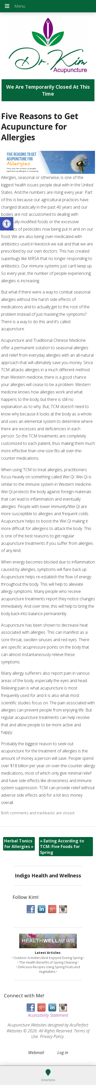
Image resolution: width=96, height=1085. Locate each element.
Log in (62, 1052)
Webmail (36, 1052)
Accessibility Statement (48, 1015)
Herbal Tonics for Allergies (19, 843)
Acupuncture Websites (27, 1025)
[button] (6, 223)
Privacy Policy (52, 1036)
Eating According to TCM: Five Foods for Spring (62, 846)
